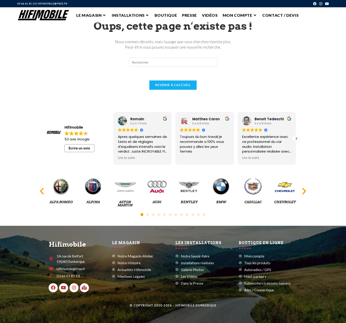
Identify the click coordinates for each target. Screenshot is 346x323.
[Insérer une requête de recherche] (173, 62)
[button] (296, 138)
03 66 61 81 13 (26, 3)
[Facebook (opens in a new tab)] (315, 3)
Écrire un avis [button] (79, 148)
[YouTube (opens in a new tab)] (326, 3)
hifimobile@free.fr (52, 3)
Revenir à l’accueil (173, 85)
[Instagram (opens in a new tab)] (321, 3)
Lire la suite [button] (126, 158)
